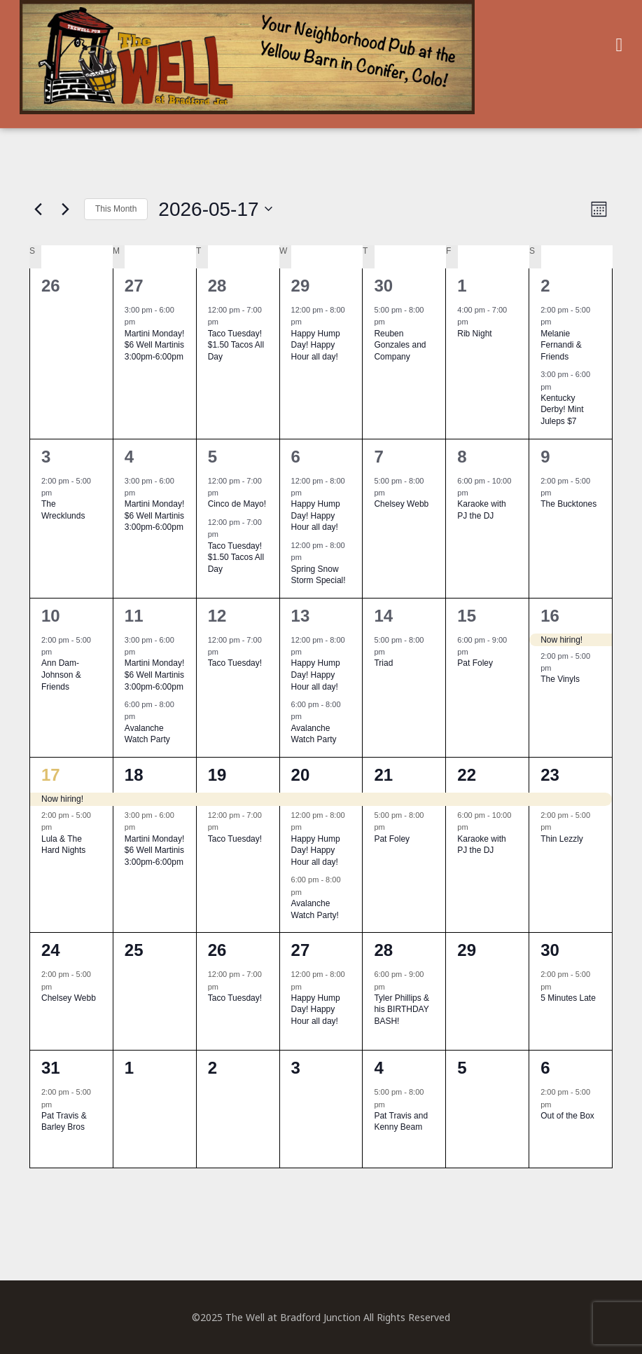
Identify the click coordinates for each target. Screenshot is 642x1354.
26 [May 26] (217, 950)
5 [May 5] (212, 456)
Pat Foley (475, 663)
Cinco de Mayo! (237, 504)
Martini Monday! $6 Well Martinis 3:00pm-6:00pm (154, 345)
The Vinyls (560, 679)
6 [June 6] (545, 1067)
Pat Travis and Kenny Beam (401, 1122)
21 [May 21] (383, 774)
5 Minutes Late (568, 998)
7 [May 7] (378, 456)
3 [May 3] (45, 456)
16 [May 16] (549, 615)
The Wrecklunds (63, 510)
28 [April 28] (217, 285)
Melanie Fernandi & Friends (561, 345)
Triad (383, 663)
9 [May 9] (545, 456)
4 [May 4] (129, 456)
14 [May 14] (383, 615)
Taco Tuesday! (235, 663)
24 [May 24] (50, 950)
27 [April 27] (134, 285)
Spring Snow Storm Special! (318, 575)
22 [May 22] (466, 774)
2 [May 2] (545, 285)
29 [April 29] (300, 285)
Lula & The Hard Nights (63, 845)
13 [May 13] (300, 615)
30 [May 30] (549, 950)
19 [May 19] (217, 774)
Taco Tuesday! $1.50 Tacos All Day (236, 345)
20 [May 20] (300, 774)
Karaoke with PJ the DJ (481, 510)
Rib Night (474, 333)
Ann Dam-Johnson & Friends (61, 674)
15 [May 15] (466, 615)
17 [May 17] (50, 774)
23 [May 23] (549, 774)
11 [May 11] (134, 615)
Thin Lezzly (561, 839)
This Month (116, 209)
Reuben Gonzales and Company (400, 345)
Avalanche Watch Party (147, 734)
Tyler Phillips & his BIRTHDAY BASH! (401, 1009)
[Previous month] (37, 208)
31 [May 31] (50, 1067)
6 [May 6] (295, 456)
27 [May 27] (300, 950)
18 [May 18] (134, 774)
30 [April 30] (383, 285)
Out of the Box (567, 1116)
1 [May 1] (461, 285)
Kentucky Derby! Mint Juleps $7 (561, 409)
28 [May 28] (383, 950)
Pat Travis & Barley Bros (64, 1122)
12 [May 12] (217, 615)
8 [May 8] (461, 456)
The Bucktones (568, 504)
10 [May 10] (50, 615)
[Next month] (65, 208)
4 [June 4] (378, 1067)
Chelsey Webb (401, 504)
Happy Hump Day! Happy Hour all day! (315, 345)
